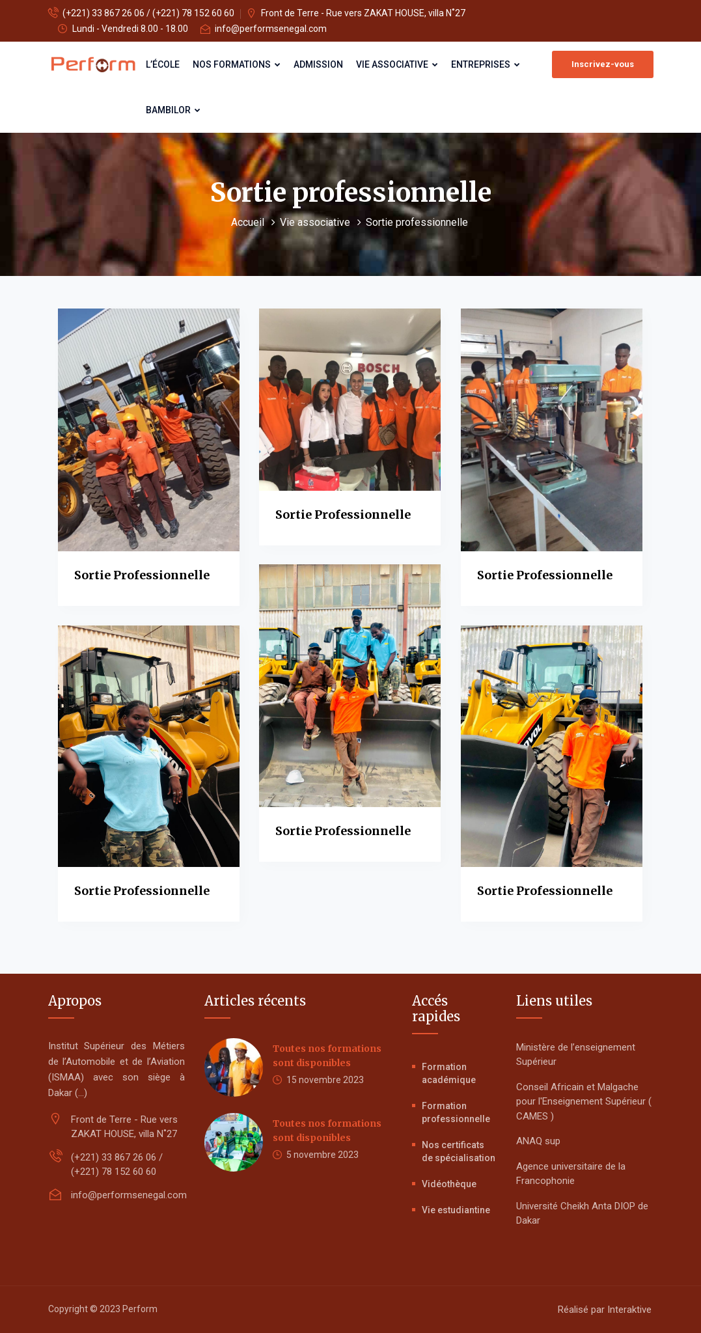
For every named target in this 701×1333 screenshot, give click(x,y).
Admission (318, 64)
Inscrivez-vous (602, 64)
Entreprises (485, 64)
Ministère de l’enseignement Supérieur (575, 1054)
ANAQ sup (538, 1141)
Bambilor (173, 110)
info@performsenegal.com (271, 28)
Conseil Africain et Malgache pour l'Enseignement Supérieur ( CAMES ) (584, 1101)
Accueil (249, 222)
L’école (163, 64)
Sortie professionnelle (142, 575)
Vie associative (397, 64)
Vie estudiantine (456, 1210)
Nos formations (237, 64)
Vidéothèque (449, 1184)
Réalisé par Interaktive (605, 1309)
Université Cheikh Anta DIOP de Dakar (582, 1213)
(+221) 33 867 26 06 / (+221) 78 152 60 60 (148, 13)
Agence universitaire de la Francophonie (570, 1174)
